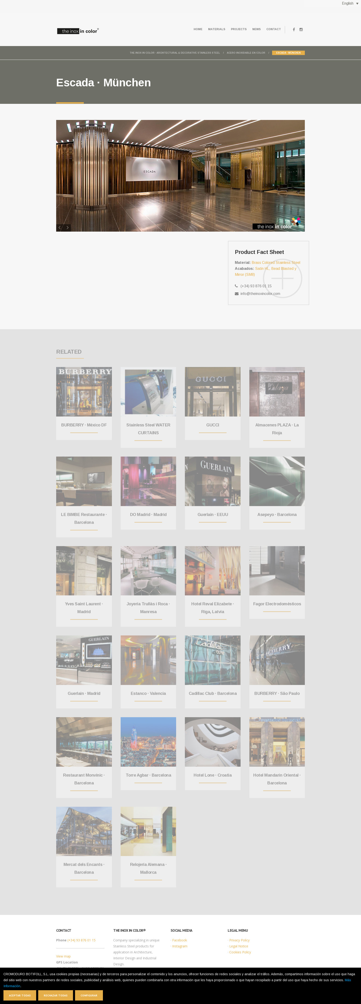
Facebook (179, 940)
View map (63, 956)
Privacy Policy (239, 940)
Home (186, 29)
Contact (272, 29)
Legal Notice (238, 946)
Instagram (179, 946)
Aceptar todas (20, 995)
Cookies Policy (240, 952)
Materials (207, 29)
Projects (232, 29)
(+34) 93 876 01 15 (81, 940)
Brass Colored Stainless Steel (276, 263)
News (252, 29)
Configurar (89, 995)
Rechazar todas (55, 995)
